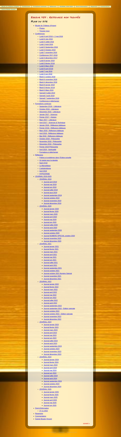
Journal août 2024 (50, 378)
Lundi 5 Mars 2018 (46, 66)
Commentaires (105, 6)
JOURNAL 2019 (45, 179)
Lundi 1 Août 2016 (46, 44)
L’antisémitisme (45, 168)
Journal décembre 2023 (52, 354)
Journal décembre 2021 (52, 279)
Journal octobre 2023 (51, 349)
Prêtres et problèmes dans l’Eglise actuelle (55, 158)
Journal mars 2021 (51, 252)
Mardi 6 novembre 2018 (48, 79)
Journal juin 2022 (50, 298)
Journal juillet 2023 (51, 341)
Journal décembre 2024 (52, 387)
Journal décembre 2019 (52, 203)
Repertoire (94, 6)
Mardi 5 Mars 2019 (46, 90)
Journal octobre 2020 (51, 233)
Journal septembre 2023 (53, 346)
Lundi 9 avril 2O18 (46, 69)
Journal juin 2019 (50, 187)
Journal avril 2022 (50, 292)
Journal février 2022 (51, 287)
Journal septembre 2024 (53, 381)
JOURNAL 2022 (45, 281)
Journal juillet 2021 (51, 263)
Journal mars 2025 (51, 397)
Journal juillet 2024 (51, 376)
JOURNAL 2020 (45, 206)
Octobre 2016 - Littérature (49, 109)
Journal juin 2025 (50, 405)
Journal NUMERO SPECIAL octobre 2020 (59, 236)
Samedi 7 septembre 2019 (49, 98)
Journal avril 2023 (50, 333)
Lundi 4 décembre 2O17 (48, 58)
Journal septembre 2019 (53, 195)
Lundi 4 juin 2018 (45, 74)
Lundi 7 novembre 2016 (48, 52)
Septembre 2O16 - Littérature (50, 106)
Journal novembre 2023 (52, 351)
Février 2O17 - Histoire (47, 117)
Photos (42, 28)
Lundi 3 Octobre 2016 (47, 50)
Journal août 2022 (50, 303)
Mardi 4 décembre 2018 (48, 82)
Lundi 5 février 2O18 (47, 63)
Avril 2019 (43, 171)
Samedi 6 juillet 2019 (47, 93)
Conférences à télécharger (49, 101)
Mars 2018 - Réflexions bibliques (51, 131)
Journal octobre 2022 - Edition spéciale (58, 314)
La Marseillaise (45, 166)
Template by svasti (72, 432)
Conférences (26, 6)
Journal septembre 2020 (53, 230)
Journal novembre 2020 (52, 238)
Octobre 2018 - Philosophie (49, 139)
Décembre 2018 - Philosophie (50, 144)
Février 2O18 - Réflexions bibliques (52, 128)
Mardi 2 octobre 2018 (47, 77)
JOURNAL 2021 (45, 244)
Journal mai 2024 (50, 370)
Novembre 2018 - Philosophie (50, 141)
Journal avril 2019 (50, 182)
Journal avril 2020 (50, 217)
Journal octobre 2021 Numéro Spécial (58, 273)
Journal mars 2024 (51, 365)
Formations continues (40, 6)
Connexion (61, 432)
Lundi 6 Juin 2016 (46, 39)
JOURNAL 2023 (45, 322)
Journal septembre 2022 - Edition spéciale (59, 308)
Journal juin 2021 (50, 260)
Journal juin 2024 (50, 373)
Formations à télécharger (48, 152)
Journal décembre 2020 (52, 241)
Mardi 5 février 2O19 (47, 88)
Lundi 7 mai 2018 (45, 71)
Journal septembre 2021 (53, 268)
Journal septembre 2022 (53, 306)
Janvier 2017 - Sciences (48, 114)
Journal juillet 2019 (51, 190)
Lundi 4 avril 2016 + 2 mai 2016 (51, 36)
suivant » (86, 423)
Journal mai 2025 (50, 403)
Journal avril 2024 (50, 368)
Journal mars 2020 (51, 214)
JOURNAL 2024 (45, 357)
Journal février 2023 (51, 327)
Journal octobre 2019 (51, 198)
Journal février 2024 (51, 362)
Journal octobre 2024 (51, 384)
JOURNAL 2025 (45, 389)
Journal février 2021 (51, 249)
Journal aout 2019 (50, 193)
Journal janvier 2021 (51, 246)
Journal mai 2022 (50, 295)
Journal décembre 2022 (52, 319)
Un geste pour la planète (48, 160)
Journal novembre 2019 (52, 201)
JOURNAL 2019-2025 (66, 6)
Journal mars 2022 (51, 289)
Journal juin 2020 (50, 222)
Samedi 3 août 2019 (46, 96)
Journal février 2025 (51, 395)
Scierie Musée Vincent (8, 9)
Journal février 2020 (51, 211)
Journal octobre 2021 (51, 271)
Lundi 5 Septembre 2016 (48, 47)
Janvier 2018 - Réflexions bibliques (52, 125)
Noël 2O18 (43, 163)
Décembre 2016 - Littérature (49, 112)
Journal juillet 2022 (51, 300)
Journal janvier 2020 (51, 209)
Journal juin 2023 (50, 338)
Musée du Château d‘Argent (10, 6)
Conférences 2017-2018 (48, 55)
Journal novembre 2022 (52, 316)
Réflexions (53, 6)
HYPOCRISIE (44, 174)
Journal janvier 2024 (51, 360)
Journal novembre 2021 (52, 276)
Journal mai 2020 (50, 219)
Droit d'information (82, 6)
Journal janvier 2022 (51, 284)
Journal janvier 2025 (51, 392)
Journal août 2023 (50, 343)
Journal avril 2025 (50, 400)
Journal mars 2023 (51, 330)
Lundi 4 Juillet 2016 (46, 42)
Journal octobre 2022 (51, 311)
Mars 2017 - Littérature (47, 120)
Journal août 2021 (50, 265)
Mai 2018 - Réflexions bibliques (51, 136)
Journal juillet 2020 (51, 225)
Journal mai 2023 (50, 335)
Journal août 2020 (50, 228)
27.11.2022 (43, 411)
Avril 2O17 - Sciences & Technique (52, 123)
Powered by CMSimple (50, 432)
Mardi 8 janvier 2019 (47, 85)
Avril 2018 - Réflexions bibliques (51, 133)
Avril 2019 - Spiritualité (47, 150)
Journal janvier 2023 (51, 325)
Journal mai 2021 (50, 257)
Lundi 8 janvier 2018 (47, 61)
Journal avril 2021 (50, 255)
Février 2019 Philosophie (48, 147)
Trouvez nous (44, 31)
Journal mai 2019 (50, 184)
